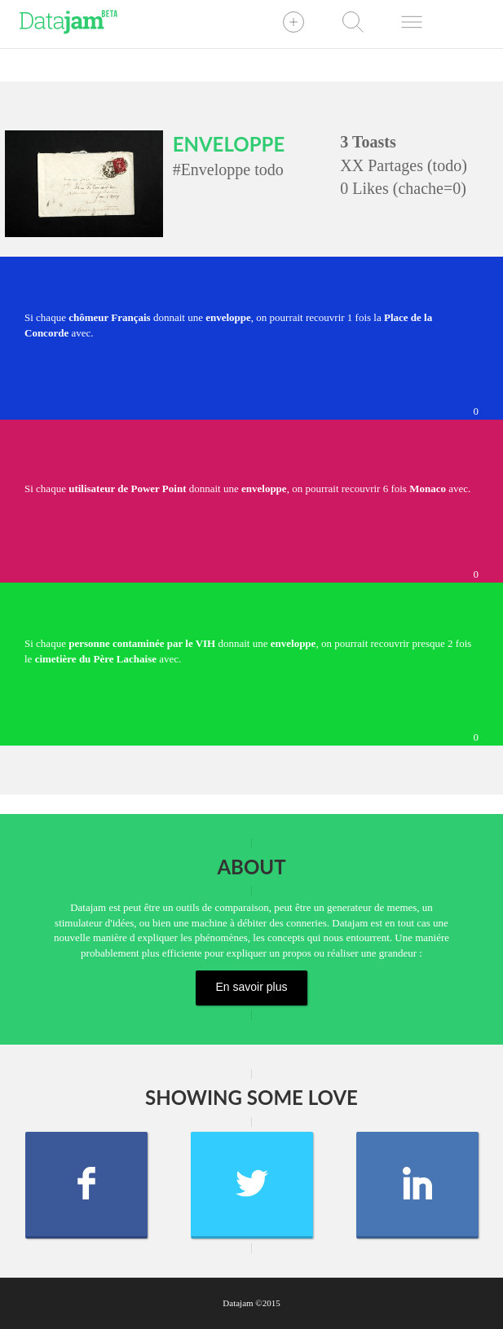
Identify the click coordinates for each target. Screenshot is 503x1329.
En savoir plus (252, 986)
